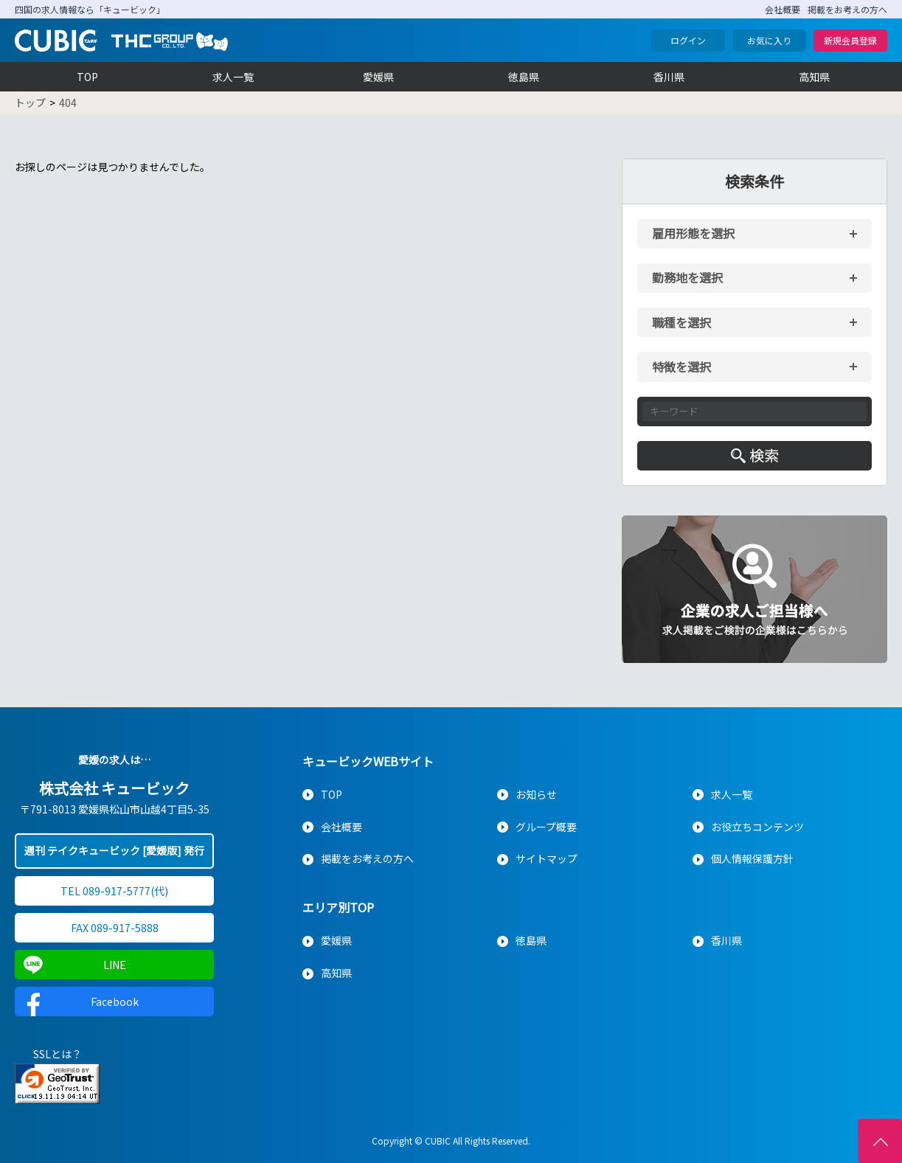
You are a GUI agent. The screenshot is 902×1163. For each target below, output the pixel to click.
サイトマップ (546, 858)
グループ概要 (546, 826)
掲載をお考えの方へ (847, 9)
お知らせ (536, 794)
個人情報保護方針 (752, 858)
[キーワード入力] (754, 411)
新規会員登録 (850, 40)
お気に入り (769, 40)
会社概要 (782, 9)
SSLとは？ (57, 1053)
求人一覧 (233, 76)
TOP (87, 76)
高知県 (814, 76)
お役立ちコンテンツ (757, 826)
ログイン (688, 40)
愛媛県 (378, 76)
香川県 (668, 76)
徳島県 (523, 76)
